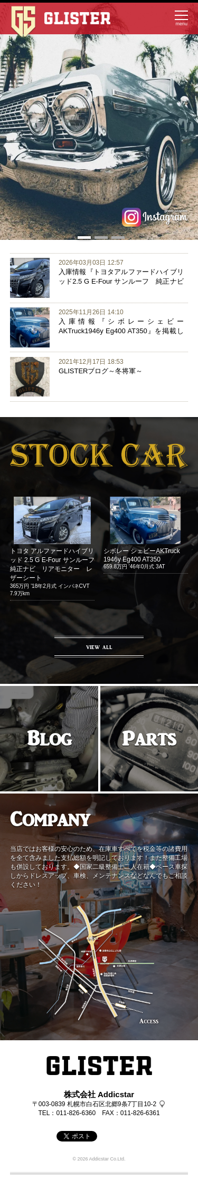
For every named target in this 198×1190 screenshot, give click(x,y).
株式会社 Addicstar (99, 1094)
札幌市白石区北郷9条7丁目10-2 (111, 1104)
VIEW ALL (99, 647)
